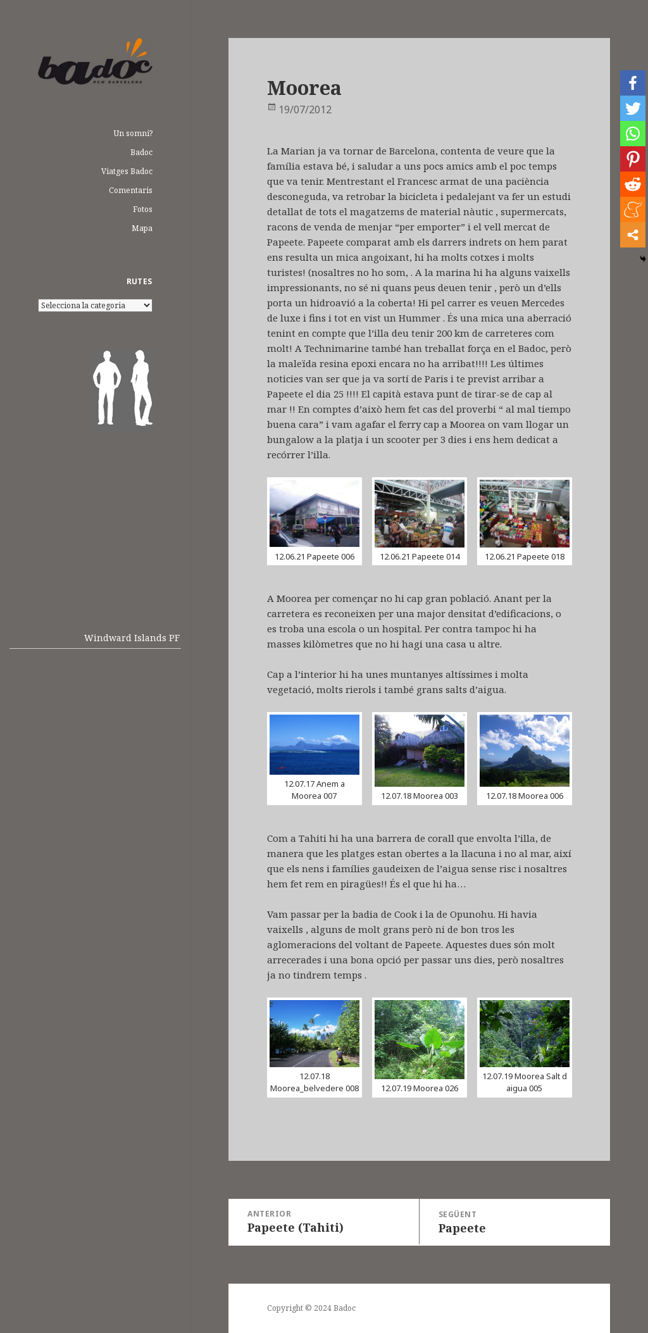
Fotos (143, 209)
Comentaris (131, 190)
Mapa (142, 228)
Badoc (141, 152)
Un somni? (133, 133)
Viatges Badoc (127, 171)
